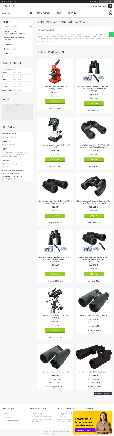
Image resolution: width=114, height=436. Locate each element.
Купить (56, 101)
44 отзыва (95, 1)
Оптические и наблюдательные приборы (15, 32)
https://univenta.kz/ (12, 173)
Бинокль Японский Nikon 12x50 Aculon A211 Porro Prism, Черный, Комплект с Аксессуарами (55, 259)
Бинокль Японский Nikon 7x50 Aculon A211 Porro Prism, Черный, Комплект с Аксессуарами (93, 89)
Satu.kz (66, 432)
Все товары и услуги (102, 393)
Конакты (7, 53)
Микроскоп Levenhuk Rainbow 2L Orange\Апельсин (55, 88)
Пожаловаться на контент (62, 434)
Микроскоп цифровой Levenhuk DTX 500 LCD (55, 146)
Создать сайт (5, 1)
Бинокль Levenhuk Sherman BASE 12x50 (93, 372)
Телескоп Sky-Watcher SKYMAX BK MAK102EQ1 (55, 317)
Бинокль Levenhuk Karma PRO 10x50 (93, 316)
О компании (8, 44)
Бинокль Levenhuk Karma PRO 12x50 (55, 372)
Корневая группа (47, 41)
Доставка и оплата (11, 49)
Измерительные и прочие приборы (15, 39)
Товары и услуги (43, 13)
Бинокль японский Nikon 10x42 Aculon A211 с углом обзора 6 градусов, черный (93, 202)
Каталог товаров (10, 27)
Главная (31, 13)
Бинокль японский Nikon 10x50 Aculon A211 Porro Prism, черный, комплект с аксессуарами (94, 259)
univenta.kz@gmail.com (13, 176)
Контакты (72, 13)
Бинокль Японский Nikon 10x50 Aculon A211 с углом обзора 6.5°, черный (55, 202)
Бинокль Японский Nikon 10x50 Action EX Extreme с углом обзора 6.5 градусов (94, 146)
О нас (59, 13)
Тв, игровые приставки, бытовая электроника (69, 420)
